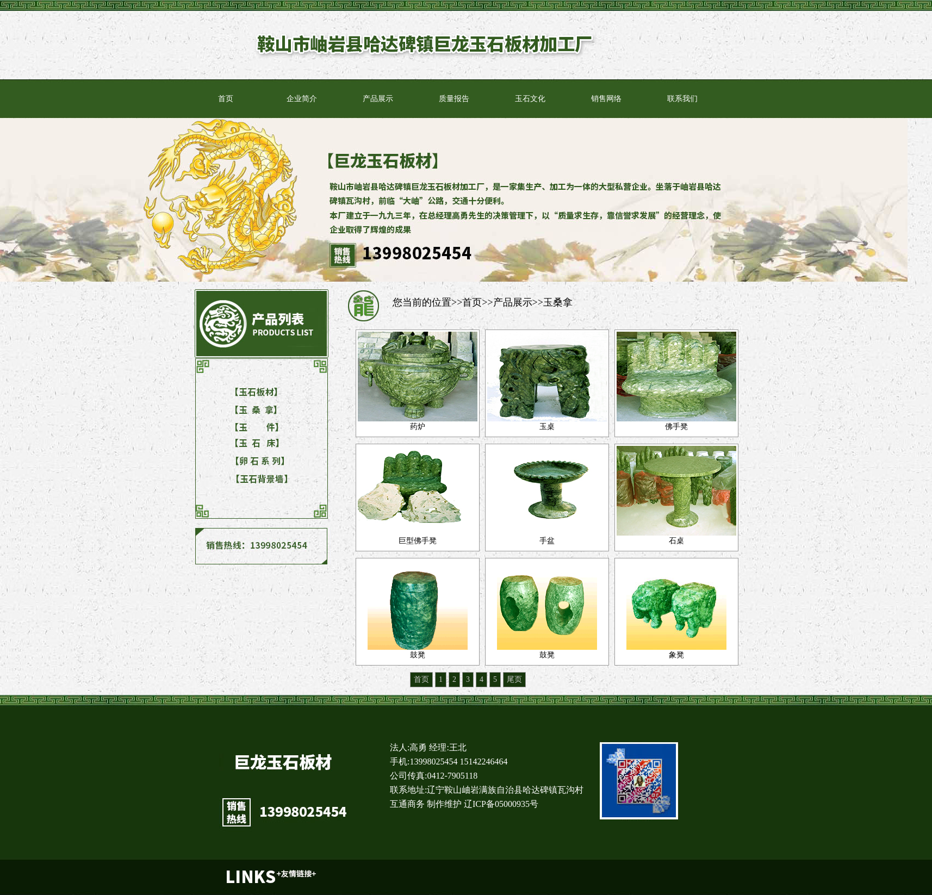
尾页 (514, 679)
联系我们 (682, 99)
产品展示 (378, 99)
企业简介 (302, 99)
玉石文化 (530, 99)
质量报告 (454, 99)
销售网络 (606, 99)
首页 (225, 99)
